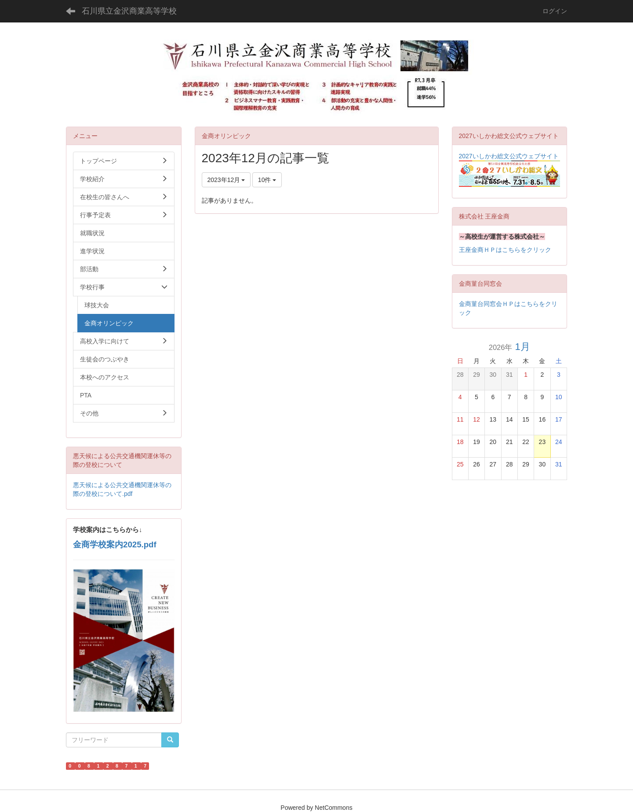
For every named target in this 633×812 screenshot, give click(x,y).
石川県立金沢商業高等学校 (129, 11)
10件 (267, 179)
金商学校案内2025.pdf (114, 544)
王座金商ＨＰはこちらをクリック (505, 249)
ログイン (554, 11)
